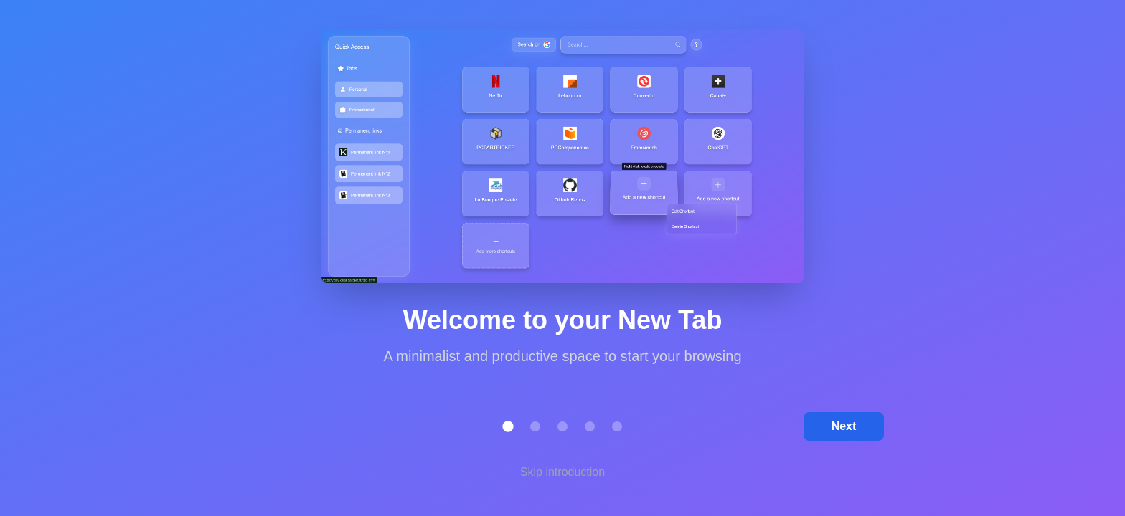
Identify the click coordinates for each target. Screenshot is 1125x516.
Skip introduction (562, 472)
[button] (507, 426)
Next (844, 426)
